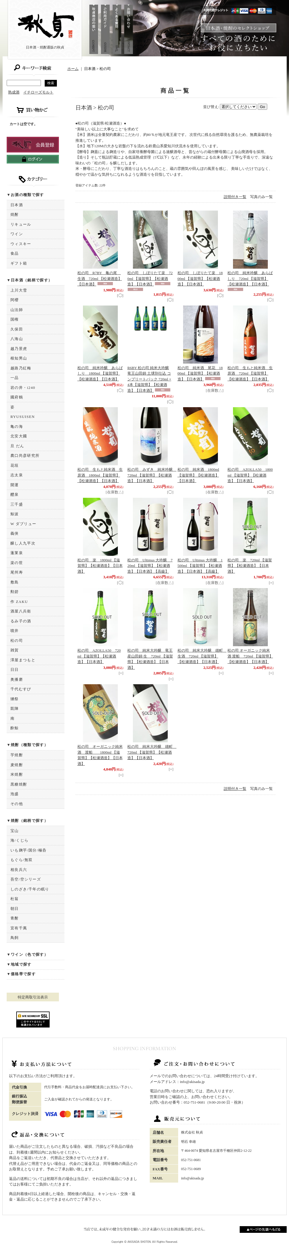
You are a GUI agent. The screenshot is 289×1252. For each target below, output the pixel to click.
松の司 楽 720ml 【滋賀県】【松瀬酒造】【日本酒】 (249, 566)
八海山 (16, 339)
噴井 (14, 630)
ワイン (16, 234)
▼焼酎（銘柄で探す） (27, 820)
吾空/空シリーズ (25, 879)
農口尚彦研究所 (24, 455)
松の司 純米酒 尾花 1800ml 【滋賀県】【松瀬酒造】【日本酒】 (200, 373)
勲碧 (14, 592)
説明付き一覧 (235, 197)
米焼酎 (16, 774)
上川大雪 (18, 290)
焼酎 (14, 214)
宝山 (14, 831)
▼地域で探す (19, 964)
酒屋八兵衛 (20, 611)
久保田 (16, 329)
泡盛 (14, 794)
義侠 (14, 533)
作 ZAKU (19, 601)
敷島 (14, 582)
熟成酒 (13, 92)
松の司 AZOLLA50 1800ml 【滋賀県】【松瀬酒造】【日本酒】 (250, 475)
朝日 (14, 908)
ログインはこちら (33, 159)
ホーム (73, 69)
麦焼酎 (16, 765)
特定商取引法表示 (33, 997)
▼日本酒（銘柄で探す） (29, 280)
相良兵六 (18, 869)
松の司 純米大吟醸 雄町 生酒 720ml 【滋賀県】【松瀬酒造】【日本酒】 (202, 656)
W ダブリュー (23, 524)
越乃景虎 (18, 348)
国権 (14, 319)
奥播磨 (16, 679)
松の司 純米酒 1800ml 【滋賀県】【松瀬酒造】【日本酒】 (198, 475)
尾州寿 (16, 572)
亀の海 (16, 426)
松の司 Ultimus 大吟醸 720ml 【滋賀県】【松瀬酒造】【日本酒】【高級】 (150, 566)
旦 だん (17, 446)
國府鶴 (16, 397)
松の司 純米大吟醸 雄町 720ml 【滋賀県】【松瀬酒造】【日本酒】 (151, 752)
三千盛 (16, 504)
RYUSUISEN (22, 416)
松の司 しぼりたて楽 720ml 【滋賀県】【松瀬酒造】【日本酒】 (150, 278)
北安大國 (18, 436)
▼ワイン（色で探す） (27, 954)
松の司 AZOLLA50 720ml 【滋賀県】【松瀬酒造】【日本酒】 (99, 656)
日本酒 (16, 205)
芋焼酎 (16, 755)
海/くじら (19, 840)
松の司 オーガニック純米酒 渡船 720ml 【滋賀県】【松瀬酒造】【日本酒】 (250, 656)
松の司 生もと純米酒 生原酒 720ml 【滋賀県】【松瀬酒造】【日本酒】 (250, 373)
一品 (14, 378)
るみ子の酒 (20, 621)
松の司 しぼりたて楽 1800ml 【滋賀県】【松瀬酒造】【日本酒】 (200, 278)
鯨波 (14, 514)
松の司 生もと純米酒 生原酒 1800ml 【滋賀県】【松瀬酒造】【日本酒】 (100, 475)
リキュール (20, 224)
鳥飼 (14, 937)
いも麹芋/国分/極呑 (28, 850)
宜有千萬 (18, 928)
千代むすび (20, 689)
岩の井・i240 (22, 387)
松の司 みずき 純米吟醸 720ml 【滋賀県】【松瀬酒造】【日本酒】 (151, 475)
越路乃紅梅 (20, 368)
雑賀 (14, 650)
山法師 (16, 310)
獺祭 (14, 699)
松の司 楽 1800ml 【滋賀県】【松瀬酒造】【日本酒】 (100, 566)
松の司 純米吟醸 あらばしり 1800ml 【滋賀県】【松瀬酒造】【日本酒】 (100, 373)
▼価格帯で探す (21, 974)
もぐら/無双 (21, 860)
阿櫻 (14, 300)
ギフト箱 (18, 263)
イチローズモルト (38, 92)
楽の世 (16, 563)
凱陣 (14, 708)
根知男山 (18, 358)
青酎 (14, 918)
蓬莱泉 (16, 553)
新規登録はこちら (33, 144)
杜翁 (14, 899)
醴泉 (14, 494)
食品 (14, 253)
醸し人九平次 (22, 543)
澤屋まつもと (22, 660)
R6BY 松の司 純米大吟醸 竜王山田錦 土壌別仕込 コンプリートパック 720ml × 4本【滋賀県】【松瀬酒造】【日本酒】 (149, 379)
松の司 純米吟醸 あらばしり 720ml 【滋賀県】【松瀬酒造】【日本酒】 (250, 278)
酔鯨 (14, 728)
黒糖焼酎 (18, 784)
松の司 (16, 640)
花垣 (14, 465)
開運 (14, 485)
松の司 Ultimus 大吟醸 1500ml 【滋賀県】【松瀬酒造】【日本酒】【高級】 (200, 566)
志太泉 (16, 475)
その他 (16, 804)
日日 (14, 669)
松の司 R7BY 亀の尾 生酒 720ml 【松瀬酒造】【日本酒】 (99, 278)
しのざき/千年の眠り (29, 889)
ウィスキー (20, 244)
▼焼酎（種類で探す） (27, 745)
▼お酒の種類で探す (25, 195)
